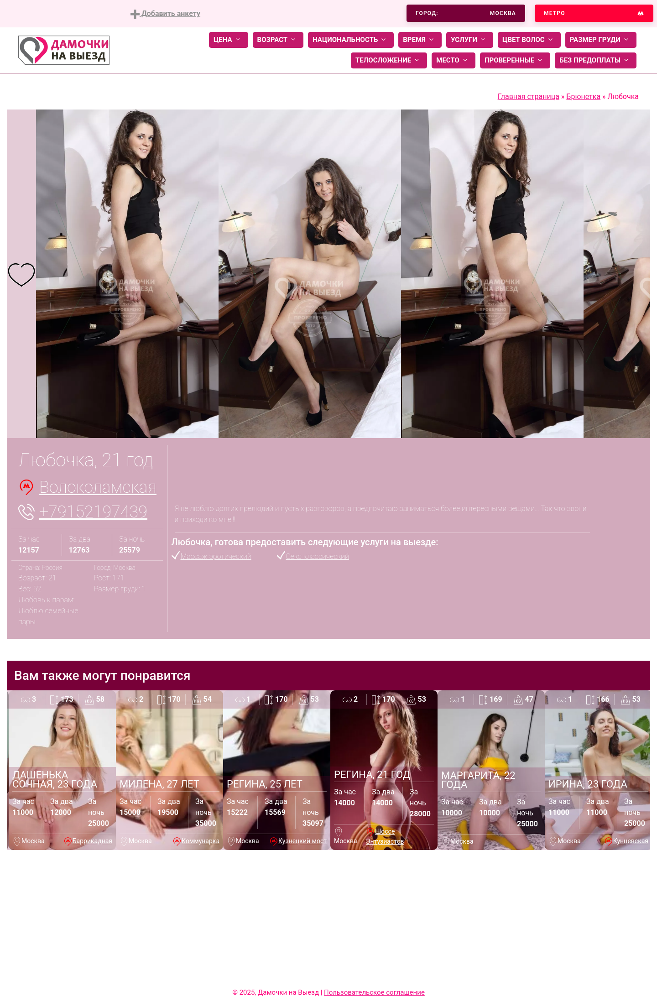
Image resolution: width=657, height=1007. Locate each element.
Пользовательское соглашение (374, 992)
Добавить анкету (165, 14)
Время (420, 40)
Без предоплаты (595, 60)
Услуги (470, 40)
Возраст (278, 40)
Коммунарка (200, 841)
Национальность (351, 40)
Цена (229, 40)
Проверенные (515, 60)
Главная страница (528, 96)
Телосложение (388, 60)
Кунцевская (630, 841)
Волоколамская (97, 487)
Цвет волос (529, 40)
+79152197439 (93, 512)
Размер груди (601, 40)
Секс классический (317, 556)
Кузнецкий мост (302, 841)
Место (453, 60)
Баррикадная (92, 841)
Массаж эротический (216, 556)
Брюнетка (583, 96)
